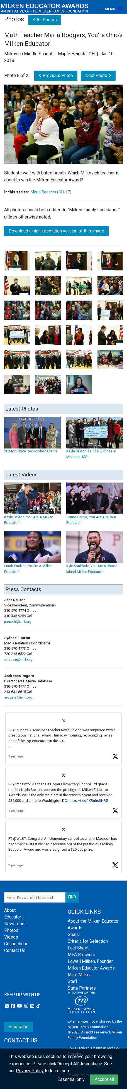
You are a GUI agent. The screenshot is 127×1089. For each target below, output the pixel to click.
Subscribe (18, 1026)
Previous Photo (56, 75)
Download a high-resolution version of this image (56, 231)
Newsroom (15, 923)
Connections (16, 943)
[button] (63, 738)
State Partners (82, 988)
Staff (72, 981)
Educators (14, 917)
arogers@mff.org (18, 697)
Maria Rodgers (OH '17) (51, 192)
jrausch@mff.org (17, 621)
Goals (73, 934)
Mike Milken (80, 974)
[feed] (63, 792)
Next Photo (98, 75)
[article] (63, 738)
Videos (11, 937)
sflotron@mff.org (18, 659)
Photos (11, 930)
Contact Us (14, 950)
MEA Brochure (81, 954)
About (10, 910)
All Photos (45, 19)
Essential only (71, 1079)
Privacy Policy (30, 1070)
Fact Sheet (78, 948)
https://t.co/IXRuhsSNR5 (88, 800)
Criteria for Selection (88, 941)
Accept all (104, 1079)
